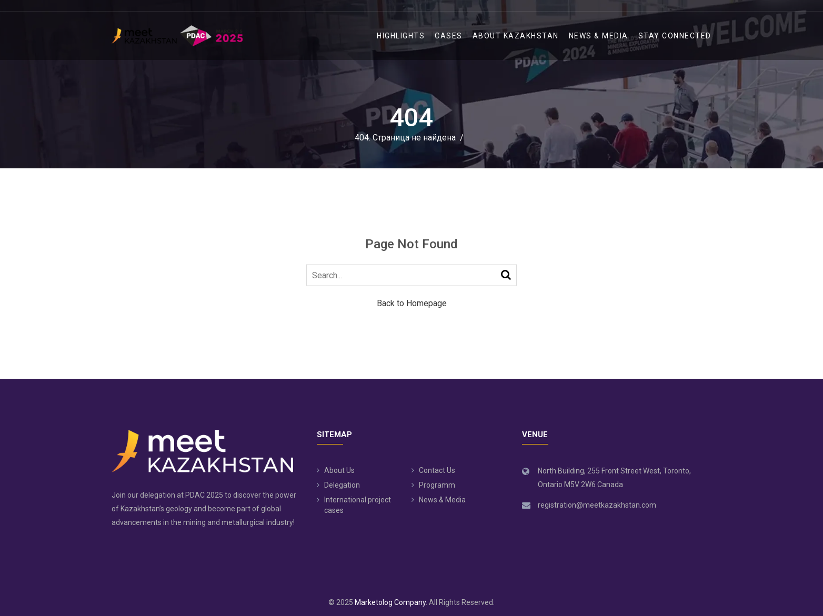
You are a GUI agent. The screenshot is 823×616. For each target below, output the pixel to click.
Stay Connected (674, 36)
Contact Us (437, 470)
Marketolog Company (390, 602)
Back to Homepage (412, 303)
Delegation (342, 485)
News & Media (598, 36)
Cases (449, 36)
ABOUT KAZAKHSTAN (516, 36)
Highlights (401, 36)
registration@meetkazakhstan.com (597, 505)
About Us (339, 470)
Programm (437, 485)
